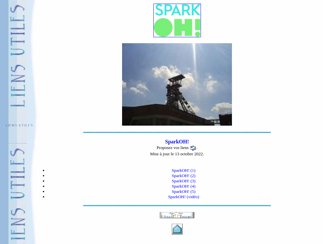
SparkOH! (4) (184, 186)
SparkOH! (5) (184, 191)
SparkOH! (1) (184, 170)
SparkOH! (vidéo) (183, 196)
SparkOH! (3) (184, 180)
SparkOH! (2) (184, 175)
